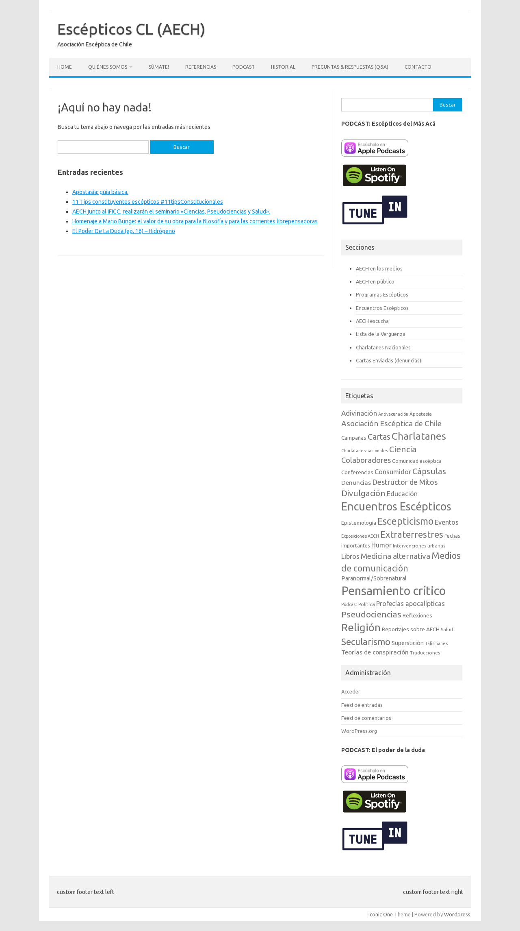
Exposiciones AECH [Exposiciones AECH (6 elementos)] (360, 536)
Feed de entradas (362, 705)
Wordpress (457, 914)
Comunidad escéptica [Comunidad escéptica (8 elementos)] (417, 461)
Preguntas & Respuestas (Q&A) (350, 67)
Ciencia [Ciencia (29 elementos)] (403, 449)
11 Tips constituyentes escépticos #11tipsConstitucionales (147, 201)
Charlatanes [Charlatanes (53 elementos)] (419, 436)
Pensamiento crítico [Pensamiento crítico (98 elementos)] (393, 590)
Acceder (350, 691)
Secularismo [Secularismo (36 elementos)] (365, 642)
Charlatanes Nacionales (383, 347)
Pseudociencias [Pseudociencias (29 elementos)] (371, 614)
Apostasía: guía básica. (100, 192)
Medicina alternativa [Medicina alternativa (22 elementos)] (395, 556)
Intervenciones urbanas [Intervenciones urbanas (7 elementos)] (419, 545)
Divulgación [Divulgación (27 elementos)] (363, 493)
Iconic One (380, 914)
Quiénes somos (107, 67)
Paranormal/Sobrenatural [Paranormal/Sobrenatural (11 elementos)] (374, 578)
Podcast (243, 67)
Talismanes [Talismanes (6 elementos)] (436, 643)
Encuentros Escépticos (382, 308)
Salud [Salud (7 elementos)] (447, 629)
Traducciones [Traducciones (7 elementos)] (425, 652)
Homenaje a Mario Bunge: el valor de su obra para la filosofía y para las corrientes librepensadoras (195, 221)
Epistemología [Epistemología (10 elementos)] (358, 522)
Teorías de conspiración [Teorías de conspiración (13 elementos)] (375, 652)
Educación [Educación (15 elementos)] (402, 493)
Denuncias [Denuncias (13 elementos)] (356, 482)
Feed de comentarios (366, 718)
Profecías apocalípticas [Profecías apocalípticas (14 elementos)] (410, 603)
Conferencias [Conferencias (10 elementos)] (357, 472)
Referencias (200, 67)
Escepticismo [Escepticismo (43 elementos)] (405, 521)
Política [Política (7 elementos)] (366, 604)
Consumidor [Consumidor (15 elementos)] (393, 471)
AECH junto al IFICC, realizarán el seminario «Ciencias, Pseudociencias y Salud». (171, 211)
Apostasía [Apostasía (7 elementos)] (421, 413)
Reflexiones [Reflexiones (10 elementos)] (417, 615)
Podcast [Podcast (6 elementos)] (349, 604)
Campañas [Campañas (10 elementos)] (353, 437)
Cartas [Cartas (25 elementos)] (379, 436)
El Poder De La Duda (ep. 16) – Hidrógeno (123, 231)
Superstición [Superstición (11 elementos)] (408, 643)
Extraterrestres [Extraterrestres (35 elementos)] (411, 534)
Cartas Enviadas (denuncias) (388, 360)
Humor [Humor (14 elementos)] (381, 545)
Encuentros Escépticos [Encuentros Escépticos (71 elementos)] (396, 506)
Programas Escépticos (382, 294)
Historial (283, 67)
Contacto (418, 67)
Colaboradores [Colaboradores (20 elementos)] (366, 460)
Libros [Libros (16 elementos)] (350, 556)
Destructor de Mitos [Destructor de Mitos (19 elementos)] (405, 482)
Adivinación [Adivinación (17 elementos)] (359, 413)
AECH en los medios (379, 268)
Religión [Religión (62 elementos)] (361, 627)
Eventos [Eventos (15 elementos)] (447, 522)
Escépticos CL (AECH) (131, 28)
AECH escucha (372, 321)
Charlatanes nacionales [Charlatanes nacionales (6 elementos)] (364, 450)
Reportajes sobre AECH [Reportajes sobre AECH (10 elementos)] (411, 629)
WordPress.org (359, 731)
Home (64, 67)
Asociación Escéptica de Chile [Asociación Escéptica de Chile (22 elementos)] (391, 423)
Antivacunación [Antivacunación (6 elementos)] (393, 414)
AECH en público (375, 281)
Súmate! (159, 67)
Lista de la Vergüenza (380, 334)
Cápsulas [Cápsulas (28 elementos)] (429, 471)
